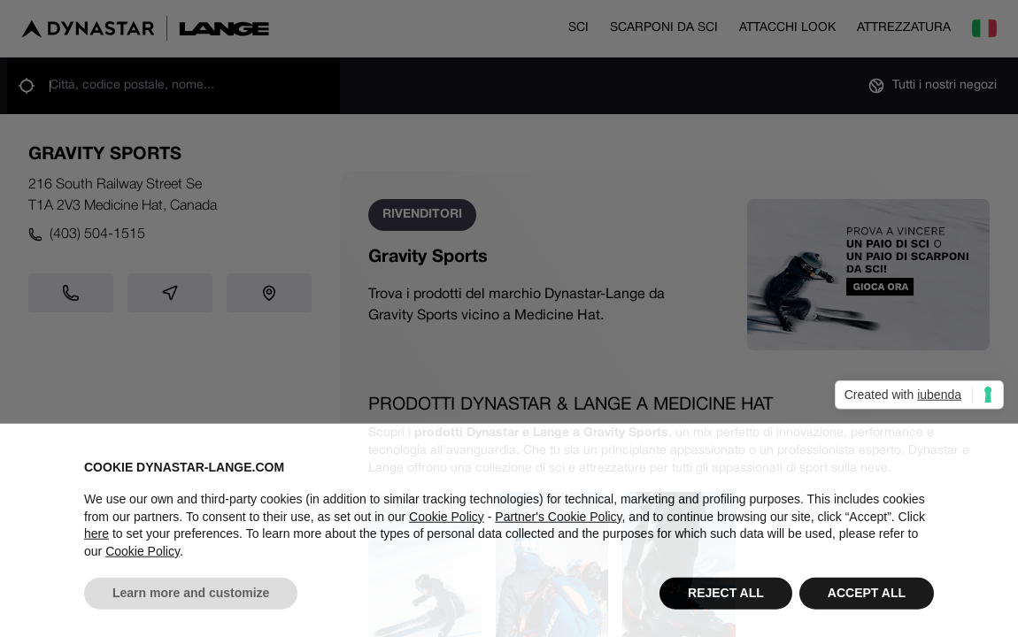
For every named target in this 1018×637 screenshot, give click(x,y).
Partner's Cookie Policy (558, 522)
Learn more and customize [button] (190, 599)
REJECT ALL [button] (726, 599)
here (96, 540)
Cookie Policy (446, 522)
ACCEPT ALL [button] (867, 599)
